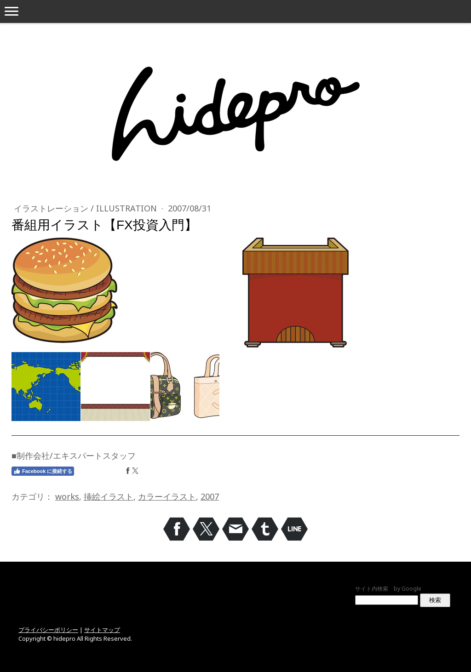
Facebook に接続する (42, 471)
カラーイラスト (167, 496)
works (67, 496)
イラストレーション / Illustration (86, 208)
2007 (210, 496)
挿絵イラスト (108, 496)
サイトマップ (102, 630)
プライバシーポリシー (48, 630)
